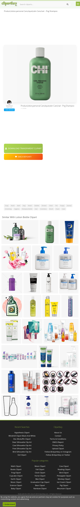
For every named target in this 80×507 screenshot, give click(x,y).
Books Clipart (16, 469)
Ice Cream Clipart (64, 482)
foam (57, 209)
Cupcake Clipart (16, 476)
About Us (58, 432)
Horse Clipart (40, 476)
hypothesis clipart (22, 432)
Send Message (9, 110)
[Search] (67, 4)
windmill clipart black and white (22, 436)
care (63, 209)
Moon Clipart (40, 466)
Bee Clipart (40, 479)
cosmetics (43, 209)
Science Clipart (16, 485)
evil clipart (22, 455)
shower (44, 206)
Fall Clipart (40, 469)
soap (6, 206)
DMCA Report (58, 442)
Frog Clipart (16, 472)
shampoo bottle (27, 209)
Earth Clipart (16, 479)
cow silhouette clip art (22, 445)
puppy (62, 206)
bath (18, 206)
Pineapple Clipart (64, 476)
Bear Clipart (40, 485)
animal (69, 206)
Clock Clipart (40, 472)
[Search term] (44, 4)
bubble (37, 206)
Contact (58, 436)
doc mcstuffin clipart (22, 439)
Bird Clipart (64, 472)
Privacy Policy (58, 445)
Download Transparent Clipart (23, 148)
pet (56, 206)
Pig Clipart (64, 485)
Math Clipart (16, 466)
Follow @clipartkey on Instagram (58, 452)
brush (51, 209)
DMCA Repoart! (23, 157)
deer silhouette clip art (22, 442)
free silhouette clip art (21, 448)
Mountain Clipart (64, 488)
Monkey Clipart (64, 479)
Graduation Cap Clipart (40, 482)
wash (12, 206)
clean (51, 206)
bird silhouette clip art (22, 452)
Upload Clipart (58, 448)
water (30, 206)
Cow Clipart (64, 466)
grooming (8, 209)
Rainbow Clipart (39, 488)
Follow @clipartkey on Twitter (58, 455)
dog (24, 206)
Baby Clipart (16, 488)
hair (36, 209)
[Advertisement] (40, 29)
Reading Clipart (64, 469)
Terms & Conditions (58, 439)
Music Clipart (16, 482)
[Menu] (78, 4)
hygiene (16, 209)
